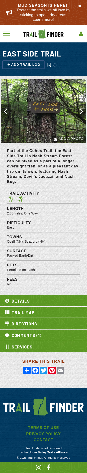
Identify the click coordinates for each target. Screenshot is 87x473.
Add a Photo (69, 139)
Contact (43, 440)
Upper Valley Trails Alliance (48, 452)
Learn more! (43, 19)
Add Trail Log (23, 64)
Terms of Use (43, 427)
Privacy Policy (43, 434)
